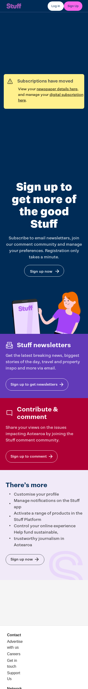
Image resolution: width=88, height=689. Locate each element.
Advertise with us (15, 644)
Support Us (13, 676)
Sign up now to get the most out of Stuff (22, 559)
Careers (13, 654)
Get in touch (12, 663)
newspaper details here (57, 89)
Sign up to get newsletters (34, 384)
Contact (14, 635)
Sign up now (41, 271)
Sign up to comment (29, 456)
